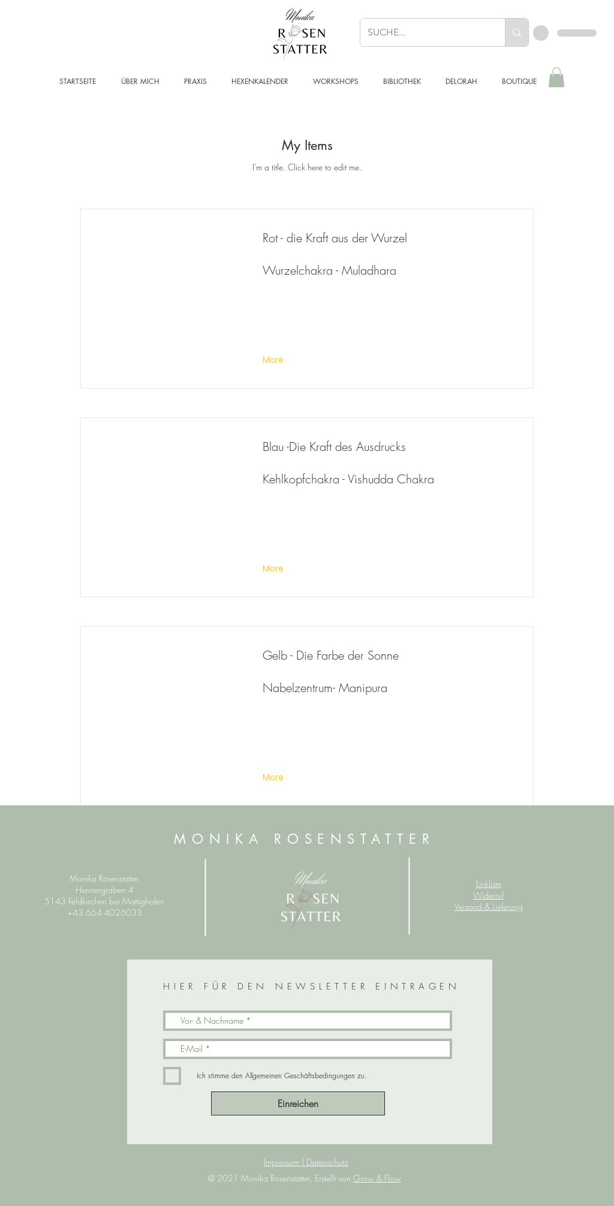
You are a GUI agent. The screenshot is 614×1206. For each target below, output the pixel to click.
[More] (274, 360)
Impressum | (285, 1162)
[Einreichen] (298, 1103)
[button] (556, 77)
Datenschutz (327, 1162)
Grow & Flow (377, 1178)
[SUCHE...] (424, 32)
